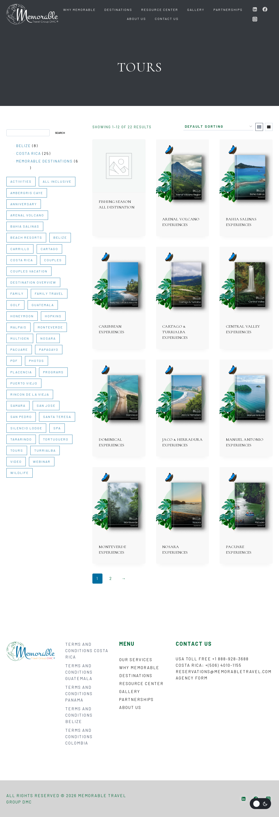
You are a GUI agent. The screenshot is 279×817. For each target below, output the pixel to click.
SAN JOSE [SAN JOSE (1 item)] (46, 405)
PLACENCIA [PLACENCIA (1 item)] (21, 372)
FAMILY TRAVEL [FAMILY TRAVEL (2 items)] (49, 293)
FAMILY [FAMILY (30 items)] (17, 293)
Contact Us (167, 18)
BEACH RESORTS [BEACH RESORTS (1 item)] (26, 237)
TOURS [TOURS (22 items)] (16, 450)
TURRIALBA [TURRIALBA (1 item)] (45, 450)
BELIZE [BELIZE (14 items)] (60, 237)
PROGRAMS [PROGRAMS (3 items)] (53, 372)
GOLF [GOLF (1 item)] (15, 305)
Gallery (195, 9)
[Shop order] (218, 126)
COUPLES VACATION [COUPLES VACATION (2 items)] (29, 271)
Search (12, 126)
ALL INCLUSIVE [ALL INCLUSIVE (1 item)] (57, 181)
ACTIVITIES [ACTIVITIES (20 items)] (21, 181)
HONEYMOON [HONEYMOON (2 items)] (22, 316)
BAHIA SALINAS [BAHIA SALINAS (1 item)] (24, 226)
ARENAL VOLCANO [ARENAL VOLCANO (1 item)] (27, 215)
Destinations (118, 9)
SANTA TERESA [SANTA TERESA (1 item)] (57, 416)
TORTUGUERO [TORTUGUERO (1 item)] (55, 439)
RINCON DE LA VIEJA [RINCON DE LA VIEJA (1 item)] (29, 394)
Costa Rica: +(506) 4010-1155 (209, 665)
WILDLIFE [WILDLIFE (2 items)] (19, 472)
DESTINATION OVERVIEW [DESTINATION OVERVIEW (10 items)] (33, 282)
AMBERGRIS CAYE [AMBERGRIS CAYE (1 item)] (26, 193)
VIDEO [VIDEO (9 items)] (16, 461)
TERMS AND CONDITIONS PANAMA (79, 693)
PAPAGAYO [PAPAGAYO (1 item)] (48, 349)
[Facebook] (265, 9)
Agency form (192, 677)
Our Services (135, 659)
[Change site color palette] (260, 803)
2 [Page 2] (110, 578)
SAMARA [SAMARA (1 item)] (17, 405)
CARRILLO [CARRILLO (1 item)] (19, 249)
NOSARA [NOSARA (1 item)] (48, 338)
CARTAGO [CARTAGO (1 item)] (49, 249)
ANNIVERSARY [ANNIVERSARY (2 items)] (23, 204)
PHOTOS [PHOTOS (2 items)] (36, 360)
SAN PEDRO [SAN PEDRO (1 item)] (21, 416)
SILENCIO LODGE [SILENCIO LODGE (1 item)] (26, 428)
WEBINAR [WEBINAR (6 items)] (41, 461)
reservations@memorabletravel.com (224, 671)
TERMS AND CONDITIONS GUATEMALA (79, 672)
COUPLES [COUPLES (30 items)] (53, 260)
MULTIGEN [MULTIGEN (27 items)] (19, 338)
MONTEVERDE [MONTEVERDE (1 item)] (50, 327)
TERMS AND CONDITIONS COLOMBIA (79, 736)
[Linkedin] (255, 9)
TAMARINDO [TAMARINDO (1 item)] (21, 439)
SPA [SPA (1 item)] (57, 428)
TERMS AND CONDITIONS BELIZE (79, 715)
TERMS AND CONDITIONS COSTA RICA (86, 650)
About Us (136, 18)
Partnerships (228, 9)
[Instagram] (255, 19)
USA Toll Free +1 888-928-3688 (212, 658)
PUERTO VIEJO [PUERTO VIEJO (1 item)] (23, 383)
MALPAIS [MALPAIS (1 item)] (18, 327)
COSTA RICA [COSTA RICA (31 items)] (21, 260)
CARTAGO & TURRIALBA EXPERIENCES (175, 332)
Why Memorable (79, 9)
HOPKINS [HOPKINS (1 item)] (53, 316)
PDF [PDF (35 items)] (14, 360)
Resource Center (159, 9)
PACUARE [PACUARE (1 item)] (19, 349)
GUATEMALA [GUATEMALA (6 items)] (43, 305)
